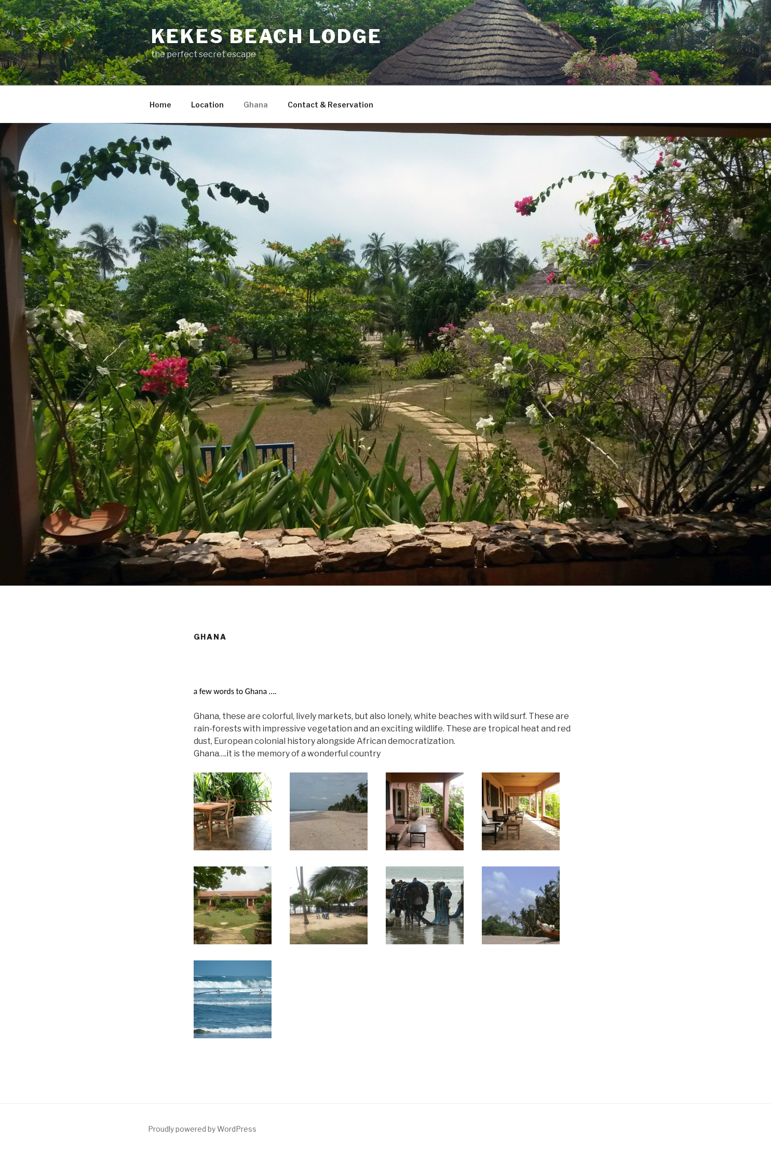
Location (207, 104)
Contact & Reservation (330, 104)
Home (160, 104)
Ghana (256, 104)
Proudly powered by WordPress (202, 1128)
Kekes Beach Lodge (266, 36)
